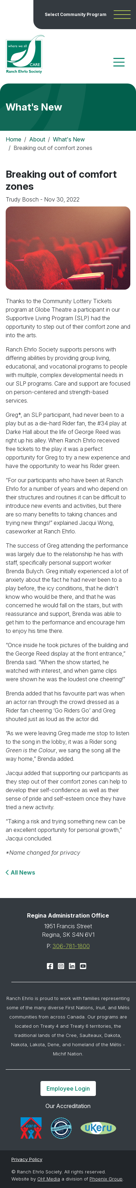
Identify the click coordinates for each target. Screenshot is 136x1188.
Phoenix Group (106, 1179)
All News (22, 872)
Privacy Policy (26, 1159)
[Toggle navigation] (119, 62)
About (37, 139)
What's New (69, 139)
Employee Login (68, 1088)
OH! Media (48, 1179)
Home (13, 139)
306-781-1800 (71, 946)
